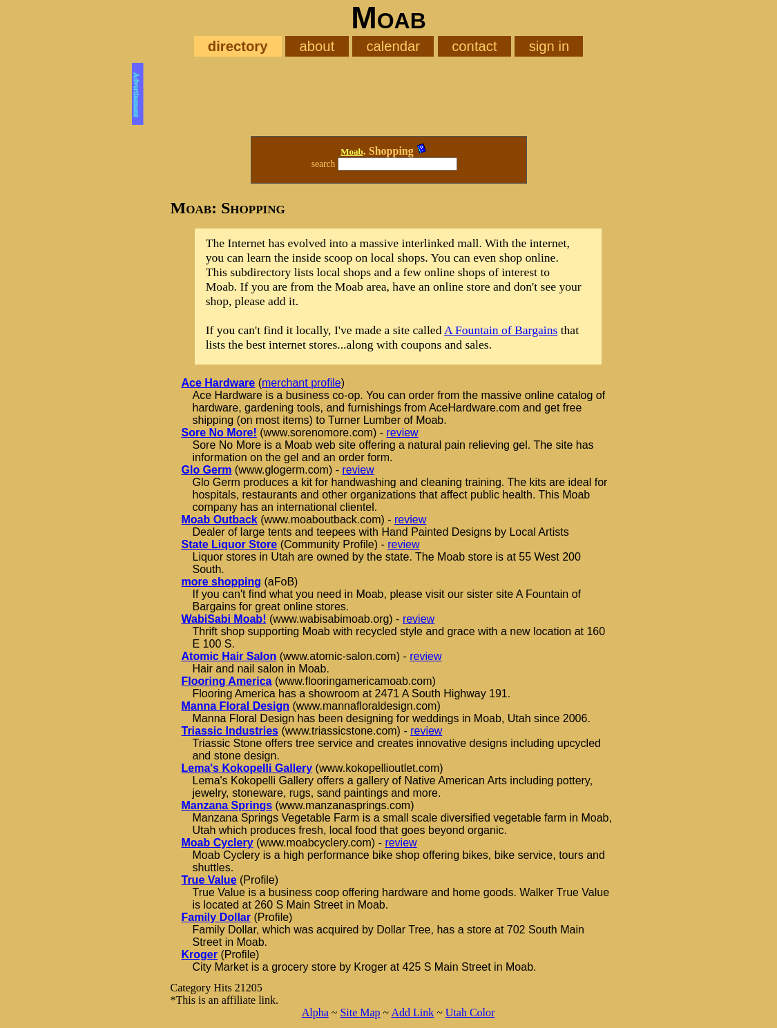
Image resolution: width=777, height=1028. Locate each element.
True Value (209, 880)
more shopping (222, 582)
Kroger (200, 954)
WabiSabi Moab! (224, 619)
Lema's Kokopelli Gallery (247, 768)
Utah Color (470, 1012)
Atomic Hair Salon (229, 656)
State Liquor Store (230, 544)
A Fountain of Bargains (500, 330)
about (317, 46)
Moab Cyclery (217, 842)
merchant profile (301, 383)
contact (474, 46)
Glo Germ (207, 470)
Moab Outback (220, 519)
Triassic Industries (230, 731)
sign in (549, 46)
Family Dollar (216, 917)
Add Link (412, 1012)
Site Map (360, 1012)
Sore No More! (219, 432)
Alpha (315, 1012)
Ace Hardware (219, 383)
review (402, 432)
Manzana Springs (227, 805)
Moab (351, 151)
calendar (393, 46)
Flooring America (227, 681)
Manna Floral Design (235, 706)
